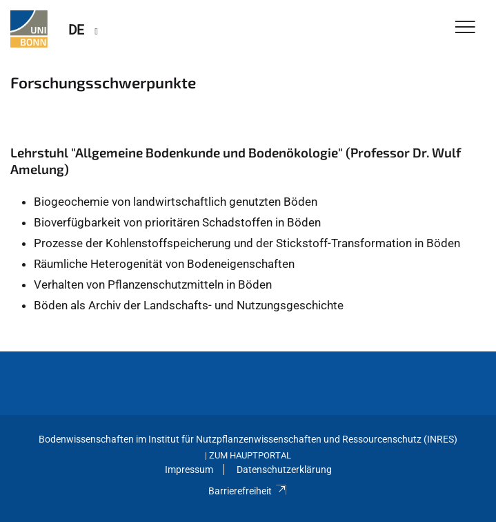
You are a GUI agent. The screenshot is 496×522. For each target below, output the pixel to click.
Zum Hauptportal (250, 455)
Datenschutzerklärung (284, 469)
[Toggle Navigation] (465, 28)
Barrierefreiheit (248, 490)
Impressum (189, 469)
